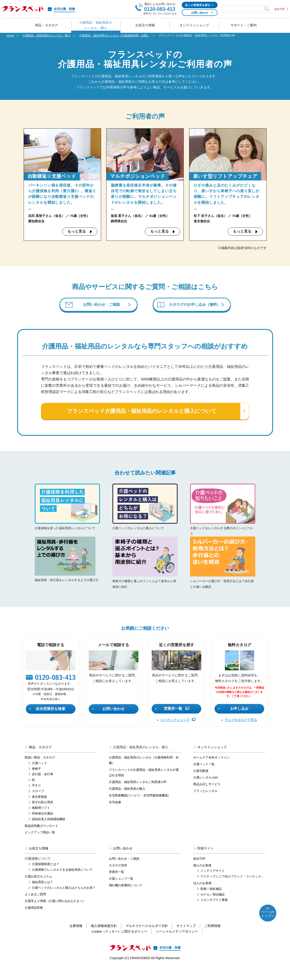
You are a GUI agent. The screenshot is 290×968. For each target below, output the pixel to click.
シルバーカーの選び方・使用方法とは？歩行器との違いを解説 (222, 563)
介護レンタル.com (205, 778)
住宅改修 (115, 802)
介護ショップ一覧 (121, 879)
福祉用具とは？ (42, 882)
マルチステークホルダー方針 (147, 926)
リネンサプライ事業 (214, 900)
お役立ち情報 (38, 849)
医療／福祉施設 (211, 889)
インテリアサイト (212, 871)
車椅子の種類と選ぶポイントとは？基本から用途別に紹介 (145, 563)
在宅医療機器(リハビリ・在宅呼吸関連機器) (139, 796)
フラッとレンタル (205, 791)
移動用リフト (41, 808)
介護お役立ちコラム (38, 877)
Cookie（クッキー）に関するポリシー (119, 932)
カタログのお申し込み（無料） (195, 305)
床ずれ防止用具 (42, 803)
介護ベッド (39, 763)
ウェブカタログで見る (241, 721)
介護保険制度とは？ (45, 865)
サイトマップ (186, 926)
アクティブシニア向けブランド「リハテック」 (232, 877)
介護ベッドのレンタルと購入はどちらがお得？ (64, 888)
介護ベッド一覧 (204, 764)
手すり (36, 786)
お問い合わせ (113, 709)
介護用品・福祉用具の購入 (127, 789)
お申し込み (239, 709)
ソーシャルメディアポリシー (177, 932)
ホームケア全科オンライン (211, 758)
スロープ (38, 791)
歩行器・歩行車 (42, 775)
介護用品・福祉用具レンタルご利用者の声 (138, 783)
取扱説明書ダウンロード (41, 826)
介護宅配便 (200, 771)
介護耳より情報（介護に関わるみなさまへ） (55, 902)
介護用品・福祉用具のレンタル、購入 (46, 35)
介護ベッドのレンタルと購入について (145, 507)
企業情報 (75, 926)
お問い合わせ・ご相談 (101, 305)
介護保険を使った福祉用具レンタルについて (67, 507)
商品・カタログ (40, 748)
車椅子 (36, 769)
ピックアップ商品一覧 (40, 833)
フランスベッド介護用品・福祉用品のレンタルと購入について (142, 412)
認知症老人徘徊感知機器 (48, 819)
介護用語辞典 (34, 908)
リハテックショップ (178, 721)
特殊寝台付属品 (42, 814)
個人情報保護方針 (104, 926)
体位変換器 (39, 797)
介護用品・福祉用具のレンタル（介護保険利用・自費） (114, 35)
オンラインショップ (212, 748)
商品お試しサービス (207, 785)
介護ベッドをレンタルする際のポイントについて (222, 510)
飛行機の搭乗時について (125, 886)
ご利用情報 (213, 926)
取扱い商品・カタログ (40, 758)
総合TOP (279, 9)
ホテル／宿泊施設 (212, 895)
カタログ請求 (118, 866)
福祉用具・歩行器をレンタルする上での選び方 (67, 562)
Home (10, 35)
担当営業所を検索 (50, 709)
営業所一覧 (176, 709)
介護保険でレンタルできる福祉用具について (62, 870)
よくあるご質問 (35, 895)
